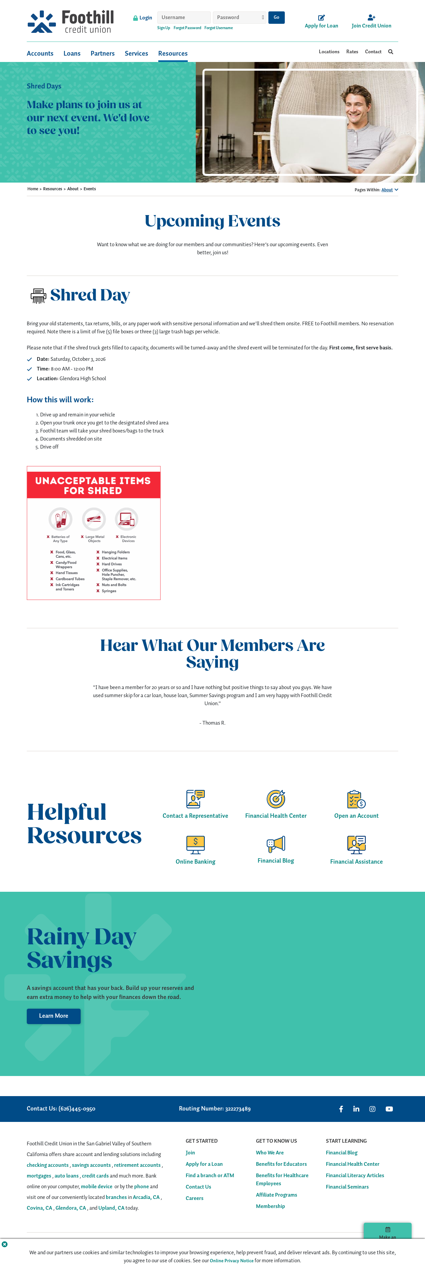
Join (190, 1153)
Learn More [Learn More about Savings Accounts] (53, 1016)
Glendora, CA (71, 1208)
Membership (270, 1207)
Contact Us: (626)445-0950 (61, 1109)
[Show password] (263, 17)
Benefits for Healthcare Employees (282, 1180)
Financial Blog (341, 1153)
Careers (194, 1199)
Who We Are (270, 1153)
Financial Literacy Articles (355, 1176)
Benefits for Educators (281, 1164)
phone (141, 1187)
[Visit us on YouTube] (389, 1109)
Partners (103, 53)
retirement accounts (137, 1165)
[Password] (239, 17)
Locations (329, 52)
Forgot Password (187, 28)
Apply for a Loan (204, 1164)
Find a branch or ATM (210, 1176)
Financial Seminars (347, 1187)
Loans (72, 53)
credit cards (95, 1176)
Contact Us (198, 1187)
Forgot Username (218, 28)
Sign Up (163, 28)
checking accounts (48, 1165)
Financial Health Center (352, 1164)
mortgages (39, 1176)
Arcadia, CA (146, 1197)
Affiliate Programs (276, 1195)
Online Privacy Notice (232, 1261)
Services (136, 53)
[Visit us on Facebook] (341, 1109)
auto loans (67, 1176)
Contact (373, 52)
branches (116, 1197)
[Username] (184, 17)
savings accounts (91, 1165)
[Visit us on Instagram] (372, 1109)
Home (32, 189)
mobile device (96, 1187)
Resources (173, 53)
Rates (352, 52)
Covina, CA (39, 1208)
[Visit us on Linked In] (356, 1109)
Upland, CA (111, 1208)
